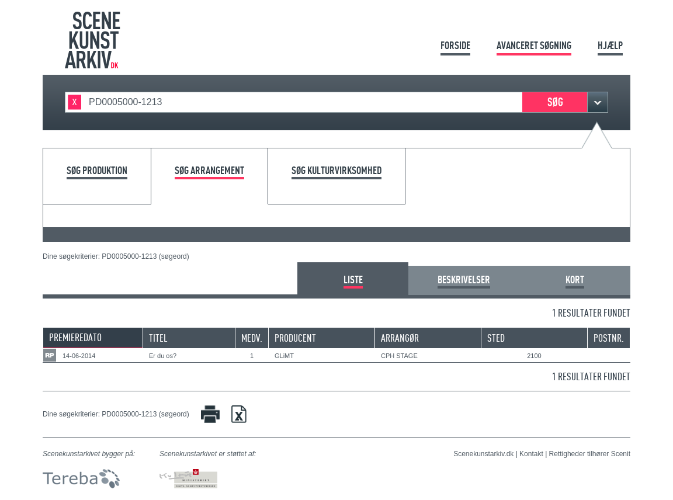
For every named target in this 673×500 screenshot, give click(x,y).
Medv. (251, 338)
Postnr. (609, 338)
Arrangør (400, 338)
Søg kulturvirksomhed (336, 170)
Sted (496, 338)
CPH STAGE (399, 355)
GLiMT (284, 355)
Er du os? (162, 355)
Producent (295, 338)
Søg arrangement (209, 170)
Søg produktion (97, 170)
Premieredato (75, 337)
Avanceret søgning (534, 45)
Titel (158, 338)
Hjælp (610, 45)
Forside (455, 45)
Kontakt (531, 454)
